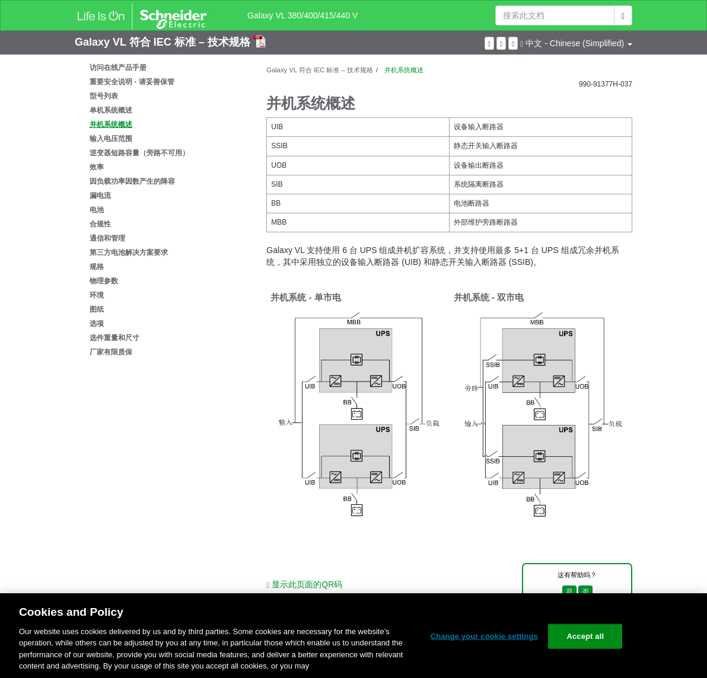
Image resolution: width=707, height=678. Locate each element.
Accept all (585, 636)
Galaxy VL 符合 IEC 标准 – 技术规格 (164, 42)
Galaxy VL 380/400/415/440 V (302, 15)
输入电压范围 (111, 139)
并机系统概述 (111, 124)
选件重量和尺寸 (114, 338)
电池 (97, 210)
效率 (97, 167)
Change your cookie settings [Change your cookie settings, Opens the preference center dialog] (484, 636)
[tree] (162, 209)
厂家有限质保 (111, 352)
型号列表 (104, 96)
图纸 (97, 309)
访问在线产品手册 (118, 67)
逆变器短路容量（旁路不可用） (139, 153)
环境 (97, 295)
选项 (97, 323)
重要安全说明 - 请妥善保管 (132, 82)
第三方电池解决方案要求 (129, 252)
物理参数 (104, 281)
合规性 (100, 224)
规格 (97, 267)
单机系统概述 (111, 110)
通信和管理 (107, 238)
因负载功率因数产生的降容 (132, 181)
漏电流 (100, 195)
